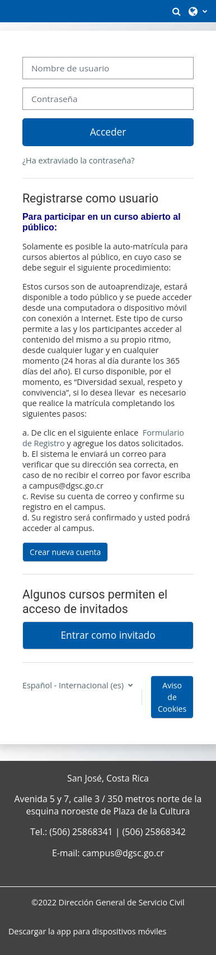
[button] (176, 11)
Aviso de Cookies (172, 697)
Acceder (108, 131)
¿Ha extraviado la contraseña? (78, 160)
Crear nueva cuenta (65, 552)
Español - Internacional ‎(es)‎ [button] (74, 685)
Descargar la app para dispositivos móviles (87, 931)
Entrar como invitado (107, 635)
